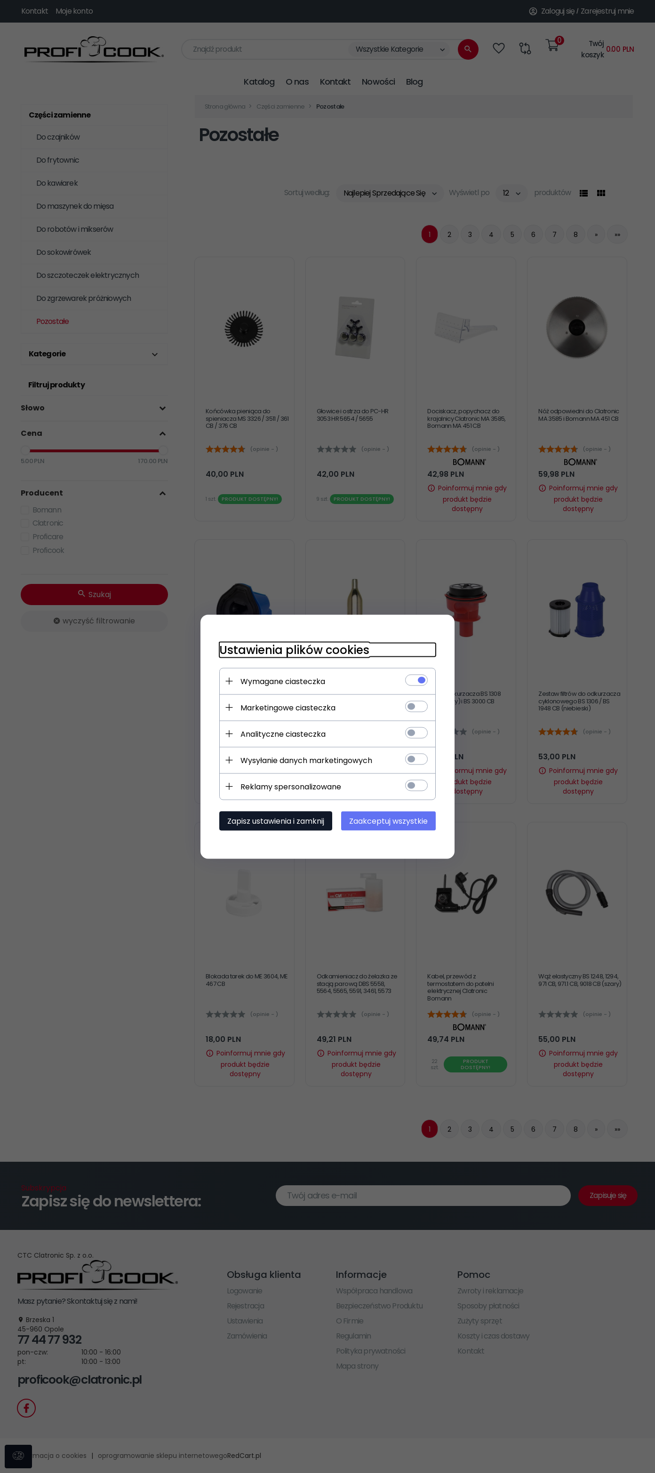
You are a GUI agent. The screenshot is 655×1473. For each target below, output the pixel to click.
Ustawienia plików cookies (294, 649)
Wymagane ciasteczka (282, 681)
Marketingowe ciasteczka (287, 707)
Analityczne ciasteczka (283, 733)
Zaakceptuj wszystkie (388, 820)
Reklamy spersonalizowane (290, 786)
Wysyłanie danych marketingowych (306, 760)
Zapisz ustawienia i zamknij (275, 820)
